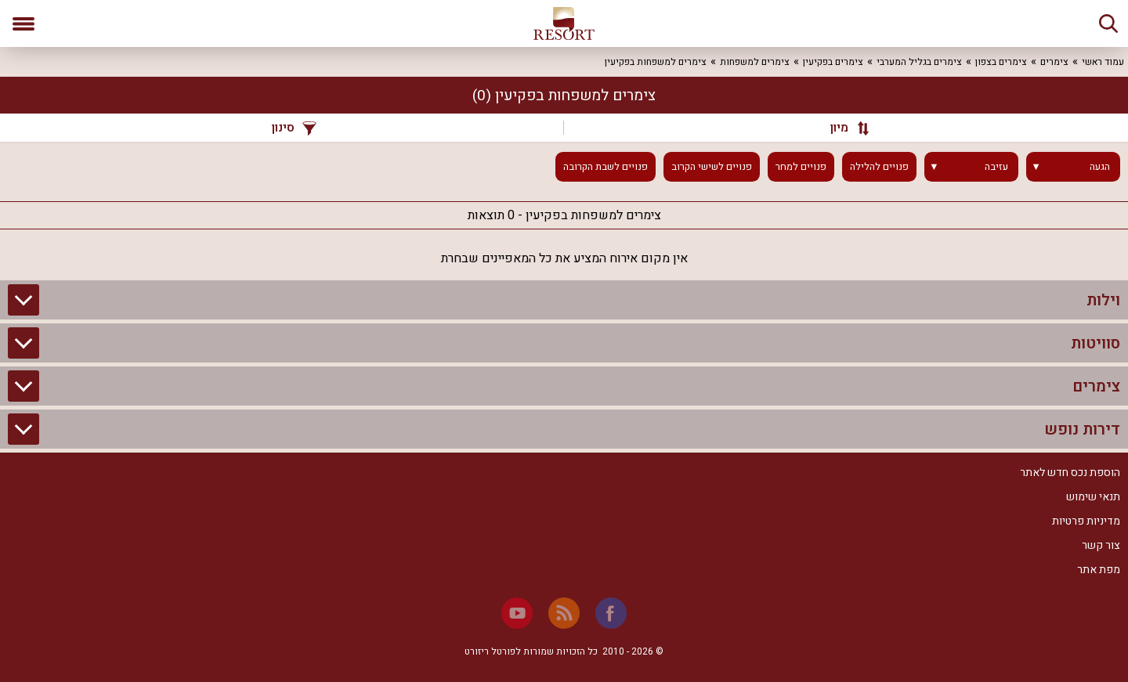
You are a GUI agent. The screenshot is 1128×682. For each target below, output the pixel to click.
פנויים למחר (801, 167)
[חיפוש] (1108, 23)
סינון (294, 127)
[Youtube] (517, 613)
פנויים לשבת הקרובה (605, 167)
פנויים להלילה (879, 167)
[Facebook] (611, 613)
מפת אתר (1098, 569)
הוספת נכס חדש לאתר (1070, 472)
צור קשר (1101, 545)
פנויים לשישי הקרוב (711, 167)
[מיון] (842, 127)
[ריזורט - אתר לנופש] (564, 23)
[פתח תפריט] (23, 23)
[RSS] (564, 613)
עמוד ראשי (1103, 62)
